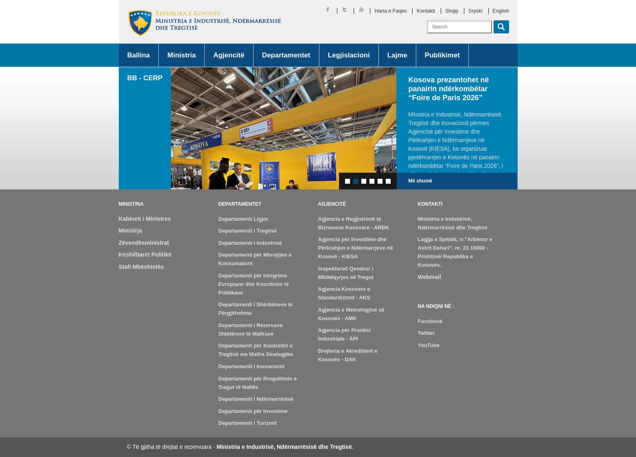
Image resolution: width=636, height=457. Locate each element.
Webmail (429, 277)
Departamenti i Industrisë (250, 243)
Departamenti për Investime (253, 411)
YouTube (429, 345)
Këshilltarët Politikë (145, 254)
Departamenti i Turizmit (248, 423)
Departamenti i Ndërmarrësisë (256, 399)
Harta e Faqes (390, 11)
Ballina (138, 55)
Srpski (475, 11)
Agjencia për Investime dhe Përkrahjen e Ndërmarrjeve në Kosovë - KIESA (355, 247)
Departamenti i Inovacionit (252, 366)
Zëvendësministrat (144, 242)
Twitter (426, 333)
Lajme (397, 55)
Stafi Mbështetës (141, 267)
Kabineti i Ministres (145, 218)
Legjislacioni (349, 55)
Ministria (181, 55)
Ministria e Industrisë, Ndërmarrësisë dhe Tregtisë (284, 447)
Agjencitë (229, 55)
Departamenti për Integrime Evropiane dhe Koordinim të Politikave (254, 284)
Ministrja (130, 230)
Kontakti (426, 11)
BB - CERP (145, 78)
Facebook (430, 321)
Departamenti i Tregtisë (248, 231)
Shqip (451, 11)
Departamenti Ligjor (244, 219)
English (501, 11)
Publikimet (442, 55)
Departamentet (286, 55)
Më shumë (421, 181)
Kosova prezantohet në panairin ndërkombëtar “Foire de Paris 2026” (449, 89)
